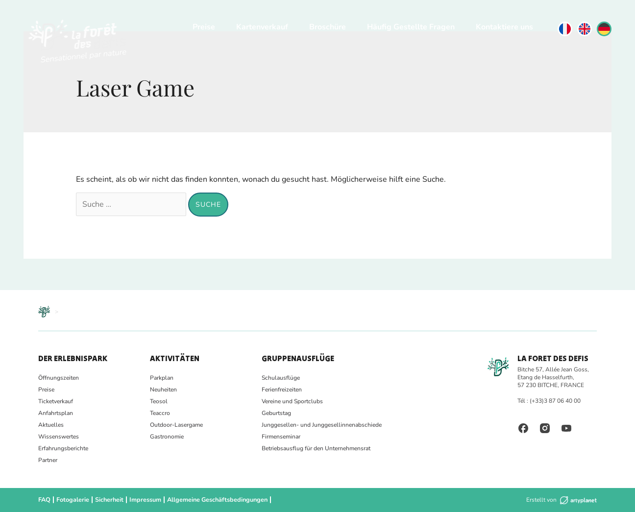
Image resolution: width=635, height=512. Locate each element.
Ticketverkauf (55, 401)
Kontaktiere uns (504, 27)
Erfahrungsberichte (63, 448)
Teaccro (160, 413)
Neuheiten (163, 389)
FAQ (44, 500)
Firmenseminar (281, 436)
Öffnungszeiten (58, 378)
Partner (47, 460)
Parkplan (161, 378)
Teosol (159, 401)
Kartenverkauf (262, 27)
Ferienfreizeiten (282, 389)
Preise (204, 27)
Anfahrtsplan (55, 413)
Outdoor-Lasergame (176, 425)
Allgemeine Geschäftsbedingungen (214, 500)
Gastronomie (167, 436)
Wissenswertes (58, 436)
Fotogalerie (72, 500)
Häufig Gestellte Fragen (411, 27)
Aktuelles (51, 425)
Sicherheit (108, 500)
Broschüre (327, 27)
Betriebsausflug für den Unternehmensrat (316, 448)
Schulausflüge (281, 378)
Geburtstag (276, 413)
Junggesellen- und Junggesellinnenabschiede (322, 425)
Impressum (143, 500)
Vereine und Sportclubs (292, 401)
